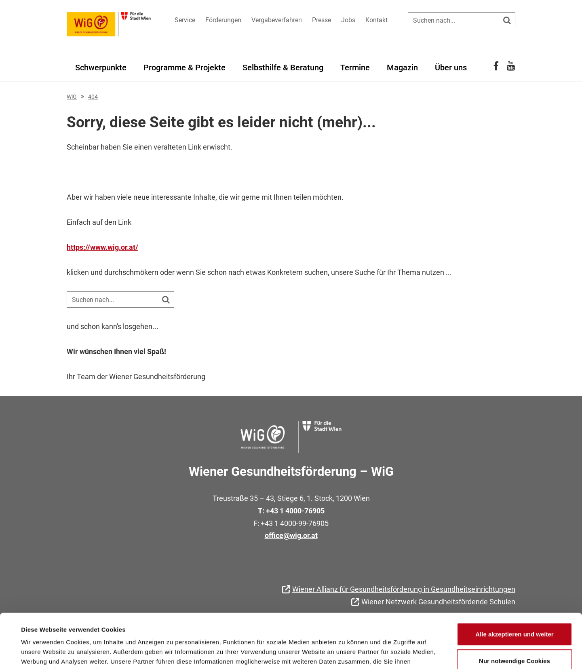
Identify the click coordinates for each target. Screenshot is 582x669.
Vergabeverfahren (276, 20)
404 (93, 96)
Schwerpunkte (101, 67)
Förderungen (223, 20)
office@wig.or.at (291, 535)
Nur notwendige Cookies (514, 609)
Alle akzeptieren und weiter (514, 583)
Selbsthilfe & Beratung (282, 67)
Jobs (348, 20)
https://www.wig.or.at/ (102, 247)
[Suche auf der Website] (461, 20)
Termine (355, 67)
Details (335, 653)
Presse (321, 20)
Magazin (402, 67)
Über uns (451, 67)
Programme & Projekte (184, 67)
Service (185, 20)
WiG (72, 96)
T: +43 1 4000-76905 (291, 510)
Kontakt (376, 20)
